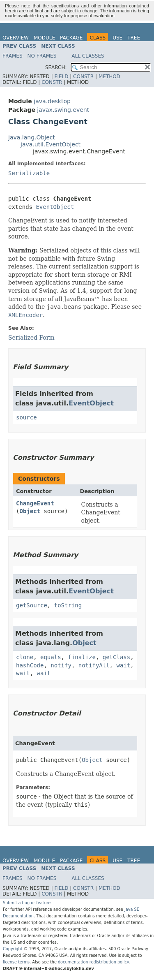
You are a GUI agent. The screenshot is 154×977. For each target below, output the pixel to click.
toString (68, 605)
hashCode (30, 665)
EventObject (55, 207)
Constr (83, 76)
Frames (12, 56)
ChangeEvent (35, 503)
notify (61, 665)
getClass (116, 657)
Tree (133, 38)
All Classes (87, 56)
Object (29, 511)
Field (61, 76)
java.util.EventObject (50, 144)
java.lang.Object (31, 137)
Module (44, 38)
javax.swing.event (63, 109)
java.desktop (52, 101)
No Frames (42, 56)
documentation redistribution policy (93, 962)
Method (109, 76)
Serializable (29, 173)
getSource (31, 605)
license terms (16, 962)
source (26, 417)
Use (117, 38)
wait (123, 665)
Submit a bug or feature (27, 903)
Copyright (13, 949)
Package (71, 38)
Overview (15, 38)
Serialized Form (31, 337)
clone (24, 657)
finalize (81, 657)
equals (50, 657)
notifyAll (94, 665)
